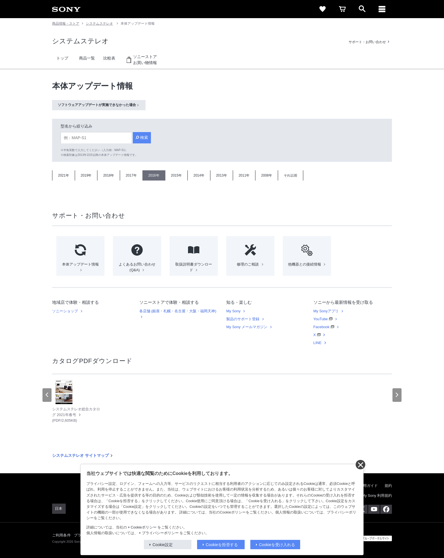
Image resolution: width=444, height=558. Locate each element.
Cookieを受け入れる (277, 544)
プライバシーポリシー (160, 533)
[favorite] (322, 9)
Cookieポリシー (144, 527)
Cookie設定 (163, 544)
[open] (362, 9)
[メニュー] (382, 9)
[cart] (342, 9)
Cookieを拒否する (222, 544)
